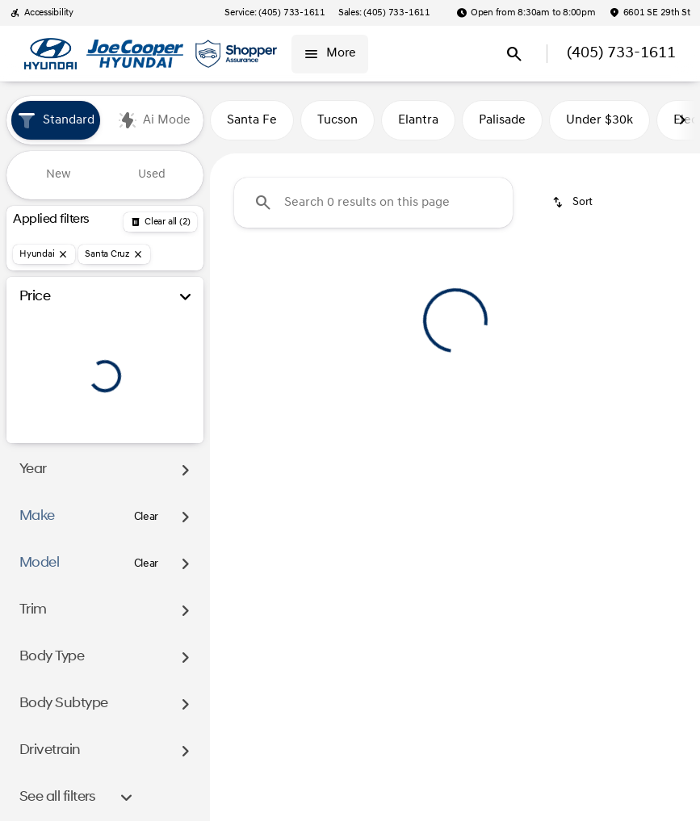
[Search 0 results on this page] (373, 202)
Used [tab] (152, 175)
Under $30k (599, 120)
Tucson (337, 120)
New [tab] (58, 175)
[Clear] (146, 517)
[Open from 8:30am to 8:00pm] (526, 13)
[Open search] (514, 54)
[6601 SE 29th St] (650, 13)
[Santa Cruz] (114, 254)
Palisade (502, 120)
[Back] (160, 222)
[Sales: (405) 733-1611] (384, 13)
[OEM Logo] (50, 54)
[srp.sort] (574, 203)
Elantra (418, 120)
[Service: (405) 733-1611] (274, 13)
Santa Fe (252, 120)
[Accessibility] (41, 13)
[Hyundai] (44, 254)
